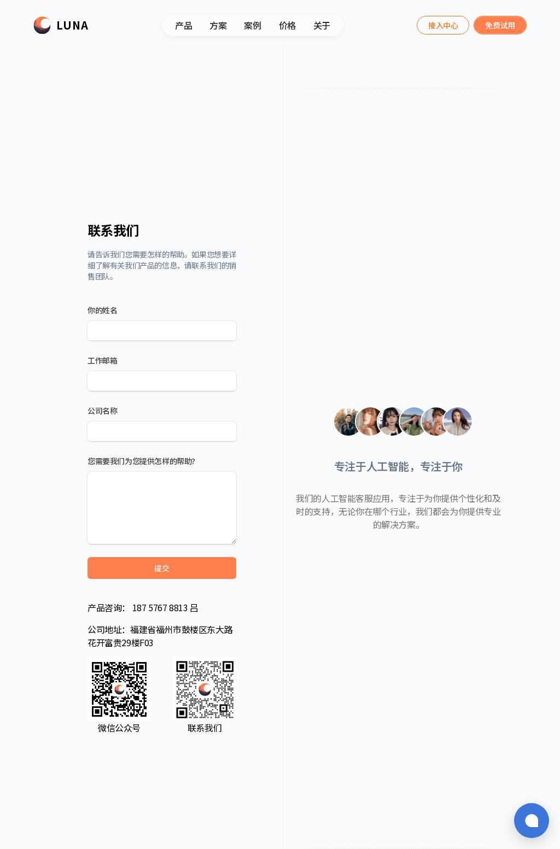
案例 (252, 25)
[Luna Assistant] (443, 25)
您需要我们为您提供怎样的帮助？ (143, 460)
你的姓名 (102, 310)
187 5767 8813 (160, 607)
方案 (217, 25)
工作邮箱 (102, 360)
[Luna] (61, 25)
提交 (161, 568)
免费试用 (500, 25)
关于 (321, 25)
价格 (287, 25)
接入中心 (443, 25)
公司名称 (102, 410)
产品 (183, 25)
